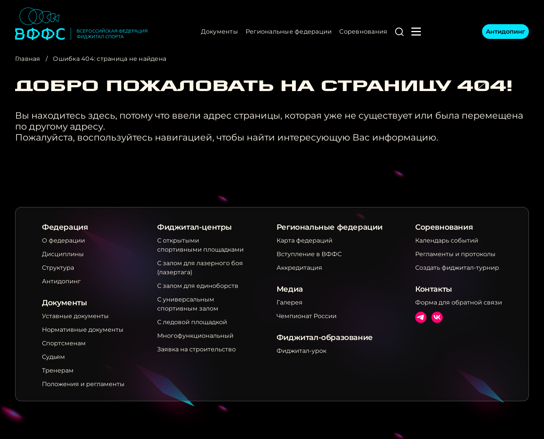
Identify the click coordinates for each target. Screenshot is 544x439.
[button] (399, 31)
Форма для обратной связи (458, 302)
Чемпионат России (307, 316)
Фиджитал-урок (301, 350)
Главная (27, 58)
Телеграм (421, 317)
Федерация (65, 227)
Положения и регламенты (83, 384)
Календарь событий (446, 240)
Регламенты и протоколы (455, 254)
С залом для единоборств (197, 285)
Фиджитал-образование (325, 337)
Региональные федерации (289, 31)
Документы (219, 31)
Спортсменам (64, 343)
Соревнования (363, 31)
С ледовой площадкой (192, 322)
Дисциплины (63, 254)
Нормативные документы (83, 329)
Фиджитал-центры (194, 227)
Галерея (290, 302)
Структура (58, 267)
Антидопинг (505, 31)
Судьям (53, 356)
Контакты (433, 289)
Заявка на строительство (196, 349)
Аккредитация (299, 267)
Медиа (290, 289)
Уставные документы (75, 316)
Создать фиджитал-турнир (457, 267)
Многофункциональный (195, 335)
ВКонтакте (437, 317)
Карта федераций (304, 240)
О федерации (63, 240)
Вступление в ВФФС (309, 254)
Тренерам (58, 370)
